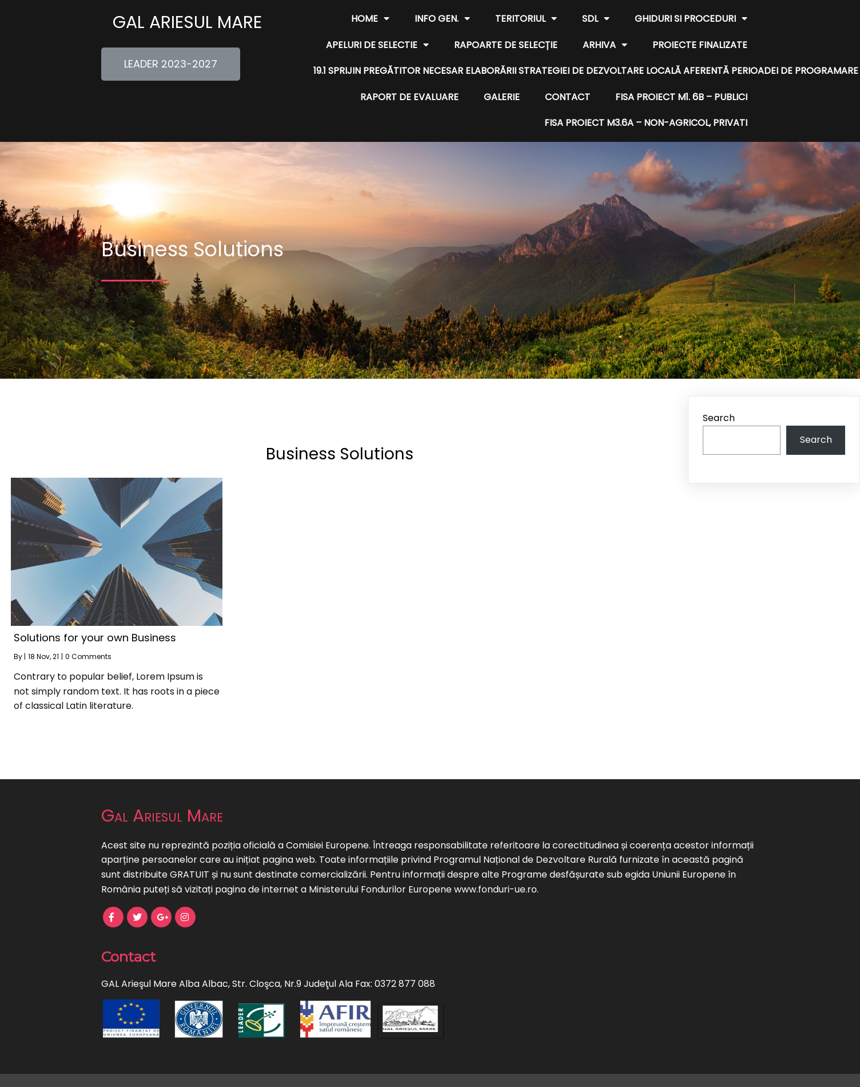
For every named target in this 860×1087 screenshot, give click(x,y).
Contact (567, 97)
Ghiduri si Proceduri (691, 18)
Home (370, 18)
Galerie (502, 97)
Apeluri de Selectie (377, 45)
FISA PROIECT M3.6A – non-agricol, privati (645, 122)
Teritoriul (526, 18)
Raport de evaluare (409, 97)
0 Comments (88, 656)
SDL (596, 18)
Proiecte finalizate (699, 44)
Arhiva (605, 45)
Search (719, 418)
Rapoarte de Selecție (506, 44)
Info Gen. (442, 18)
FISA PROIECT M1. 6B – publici (681, 97)
